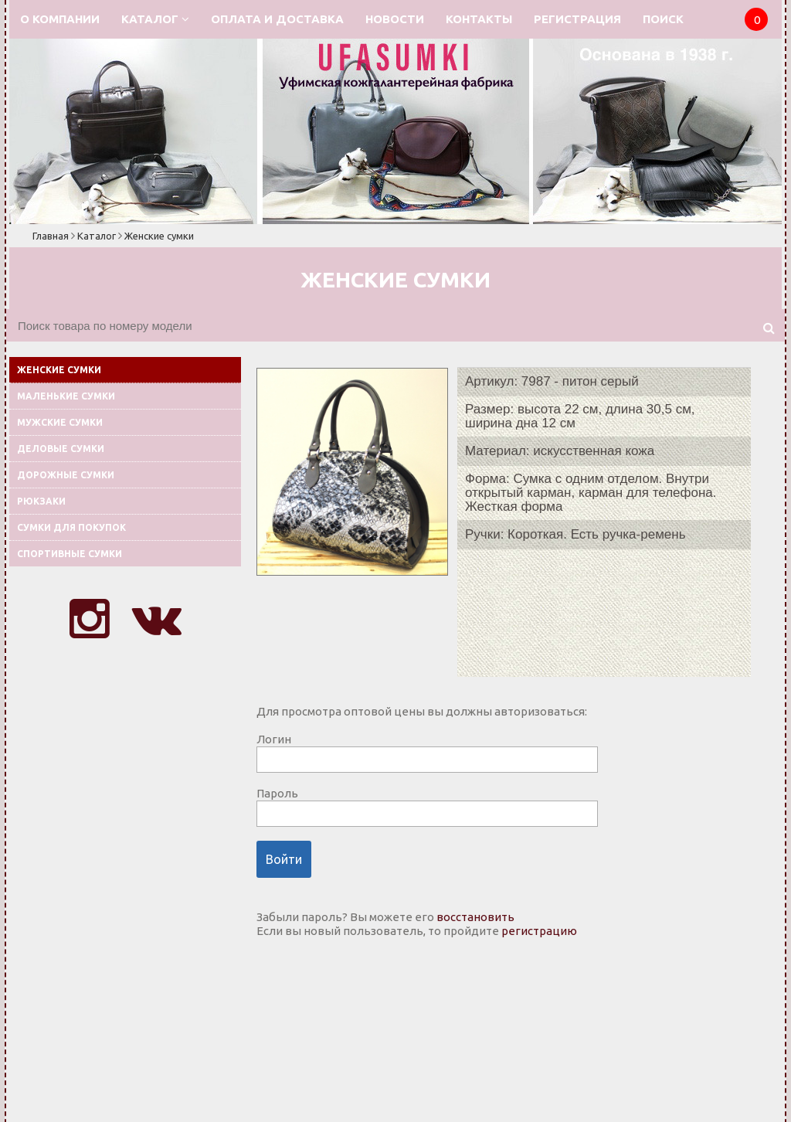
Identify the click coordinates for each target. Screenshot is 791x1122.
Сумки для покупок (71, 527)
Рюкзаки (41, 501)
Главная (50, 235)
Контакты (479, 19)
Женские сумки (159, 235)
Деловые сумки (60, 449)
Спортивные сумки (69, 554)
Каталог (155, 19)
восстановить (475, 916)
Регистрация (577, 19)
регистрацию (539, 930)
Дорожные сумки (65, 475)
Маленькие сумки (66, 396)
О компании (60, 19)
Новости (394, 19)
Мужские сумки (60, 422)
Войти (284, 859)
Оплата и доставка (277, 19)
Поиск (663, 19)
